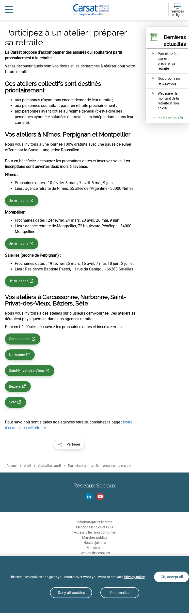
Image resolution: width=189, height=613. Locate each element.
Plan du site (94, 548)
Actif (27, 466)
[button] (69, 444)
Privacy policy (134, 577)
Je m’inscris (19, 200)
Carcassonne (20, 339)
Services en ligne (177, 13)
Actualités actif (49, 466)
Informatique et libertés (94, 522)
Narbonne (17, 355)
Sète (12, 402)
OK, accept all (171, 577)
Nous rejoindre (94, 543)
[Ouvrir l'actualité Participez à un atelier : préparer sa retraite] (164, 61)
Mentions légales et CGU (94, 527)
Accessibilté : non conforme (94, 532)
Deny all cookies (71, 592)
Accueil (11, 466)
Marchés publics (94, 537)
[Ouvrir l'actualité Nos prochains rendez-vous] (164, 81)
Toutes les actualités (167, 118)
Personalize (119, 592)
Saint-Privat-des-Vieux (27, 370)
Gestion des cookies (94, 553)
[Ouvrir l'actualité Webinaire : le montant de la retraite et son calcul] (164, 101)
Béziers (15, 386)
